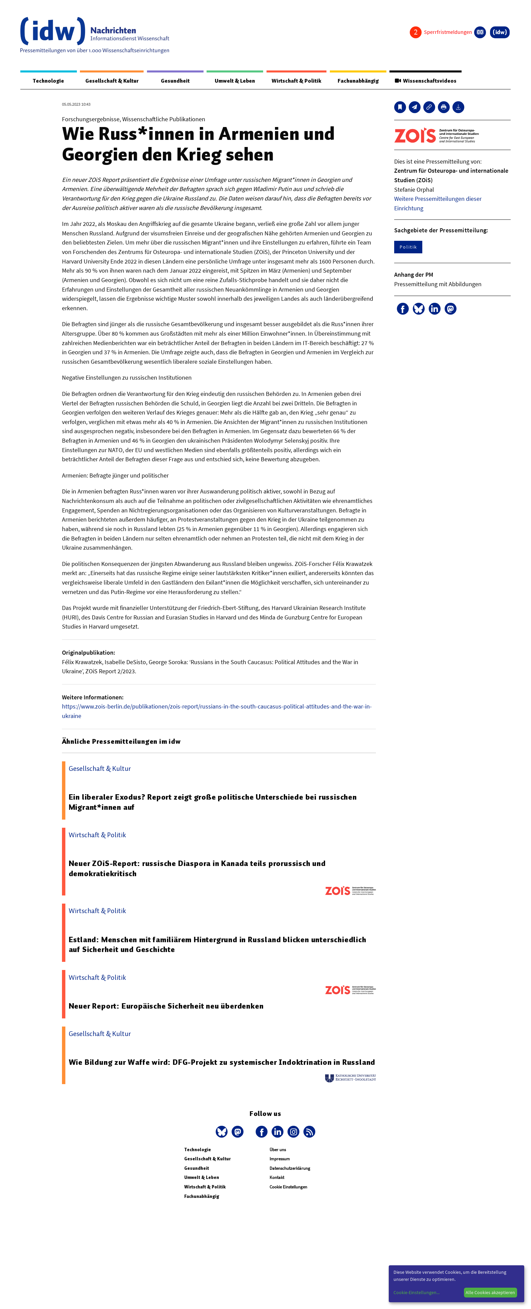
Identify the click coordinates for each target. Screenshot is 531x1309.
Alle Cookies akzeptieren (490, 1292)
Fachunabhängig (357, 81)
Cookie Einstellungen (288, 1197)
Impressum (280, 1169)
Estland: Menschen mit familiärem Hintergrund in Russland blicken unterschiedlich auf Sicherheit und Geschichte (218, 945)
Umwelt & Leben (234, 81)
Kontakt (277, 1188)
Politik (408, 247)
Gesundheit (175, 81)
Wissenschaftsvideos (425, 81)
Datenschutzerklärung (290, 1179)
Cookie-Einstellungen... (417, 1292)
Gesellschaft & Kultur (112, 81)
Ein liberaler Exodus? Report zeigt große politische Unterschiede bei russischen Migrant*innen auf (213, 802)
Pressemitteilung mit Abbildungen (438, 284)
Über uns (278, 1160)
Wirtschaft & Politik (296, 81)
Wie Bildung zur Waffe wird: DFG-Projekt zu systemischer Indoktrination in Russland (205, 1067)
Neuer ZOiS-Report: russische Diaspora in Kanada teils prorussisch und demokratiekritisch (198, 869)
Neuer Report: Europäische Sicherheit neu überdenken (166, 1006)
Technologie (48, 81)
